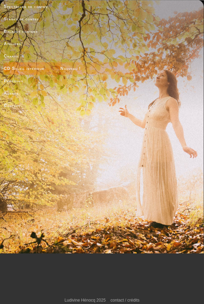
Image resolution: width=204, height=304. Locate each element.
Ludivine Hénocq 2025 (84, 300)
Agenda (11, 93)
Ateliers (12, 43)
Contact (12, 105)
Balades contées (21, 31)
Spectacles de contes (26, 6)
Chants (11, 56)
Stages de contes (21, 19)
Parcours (13, 80)
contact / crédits (125, 300)
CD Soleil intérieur (24, 68)
